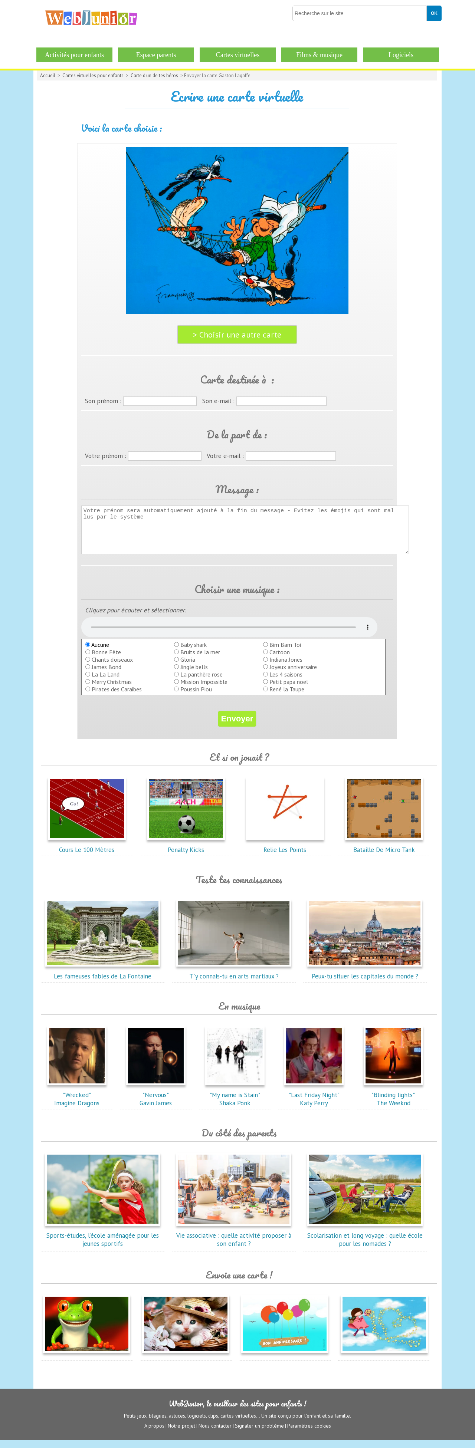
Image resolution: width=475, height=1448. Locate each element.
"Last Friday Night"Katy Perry (314, 1102)
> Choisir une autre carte (237, 334)
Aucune (97, 652)
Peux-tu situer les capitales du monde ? (364, 980)
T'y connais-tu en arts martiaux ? (233, 980)
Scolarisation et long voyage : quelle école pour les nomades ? (365, 1243)
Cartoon (279, 660)
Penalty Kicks (186, 853)
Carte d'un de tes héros (154, 75)
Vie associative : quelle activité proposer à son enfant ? (233, 1243)
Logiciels (401, 55)
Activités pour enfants (74, 55)
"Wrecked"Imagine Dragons (77, 1102)
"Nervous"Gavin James (156, 1102)
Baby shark (193, 652)
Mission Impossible (203, 689)
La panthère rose (201, 682)
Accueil (47, 75)
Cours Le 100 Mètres (87, 853)
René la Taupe (286, 697)
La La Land (105, 682)
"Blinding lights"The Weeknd (393, 1102)
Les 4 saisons (285, 682)
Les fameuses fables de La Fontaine (102, 980)
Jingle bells (194, 674)
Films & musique (319, 55)
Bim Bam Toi (285, 652)
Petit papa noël (288, 689)
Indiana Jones (285, 667)
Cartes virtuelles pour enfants (93, 75)
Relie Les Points (285, 853)
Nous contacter (215, 1433)
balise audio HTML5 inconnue (229, 635)
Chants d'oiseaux (112, 667)
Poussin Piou (196, 697)
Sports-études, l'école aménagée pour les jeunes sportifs (102, 1243)
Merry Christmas (112, 689)
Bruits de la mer (200, 660)
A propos (154, 1433)
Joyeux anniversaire (293, 674)
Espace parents (156, 55)
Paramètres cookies (309, 1433)
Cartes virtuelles (237, 55)
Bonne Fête (106, 660)
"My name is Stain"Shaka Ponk (235, 1102)
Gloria (187, 667)
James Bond (106, 674)
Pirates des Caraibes (117, 697)
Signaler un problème (259, 1433)
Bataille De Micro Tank (384, 853)
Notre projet (181, 1433)
